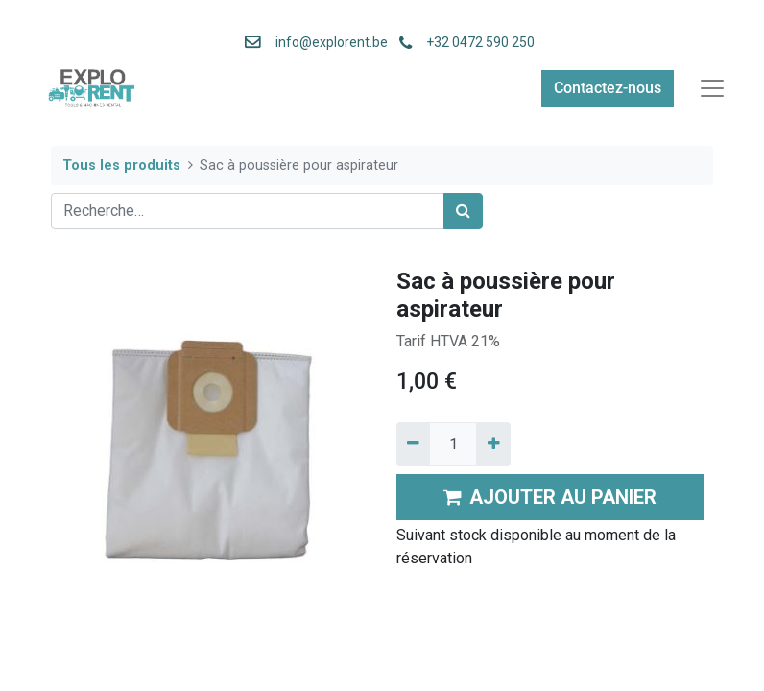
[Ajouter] (493, 444)
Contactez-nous (607, 88)
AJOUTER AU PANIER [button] (550, 497)
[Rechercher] (463, 211)
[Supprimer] (413, 444)
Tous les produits (121, 165)
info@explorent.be (326, 42)
